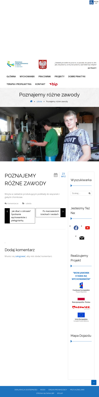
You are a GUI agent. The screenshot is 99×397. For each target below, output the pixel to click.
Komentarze (12, 203)
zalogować (20, 256)
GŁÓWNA (11, 76)
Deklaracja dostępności (26, 390)
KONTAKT (40, 84)
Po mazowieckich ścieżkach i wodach (52, 212)
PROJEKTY (59, 76)
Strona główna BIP (45, 393)
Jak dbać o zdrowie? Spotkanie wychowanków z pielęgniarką (18, 215)
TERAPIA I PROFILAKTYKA (19, 84)
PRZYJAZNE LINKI (77, 390)
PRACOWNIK (45, 76)
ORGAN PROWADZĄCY (57, 390)
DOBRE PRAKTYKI (76, 76)
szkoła (39, 101)
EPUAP (60, 393)
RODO (42, 390)
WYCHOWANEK (27, 76)
